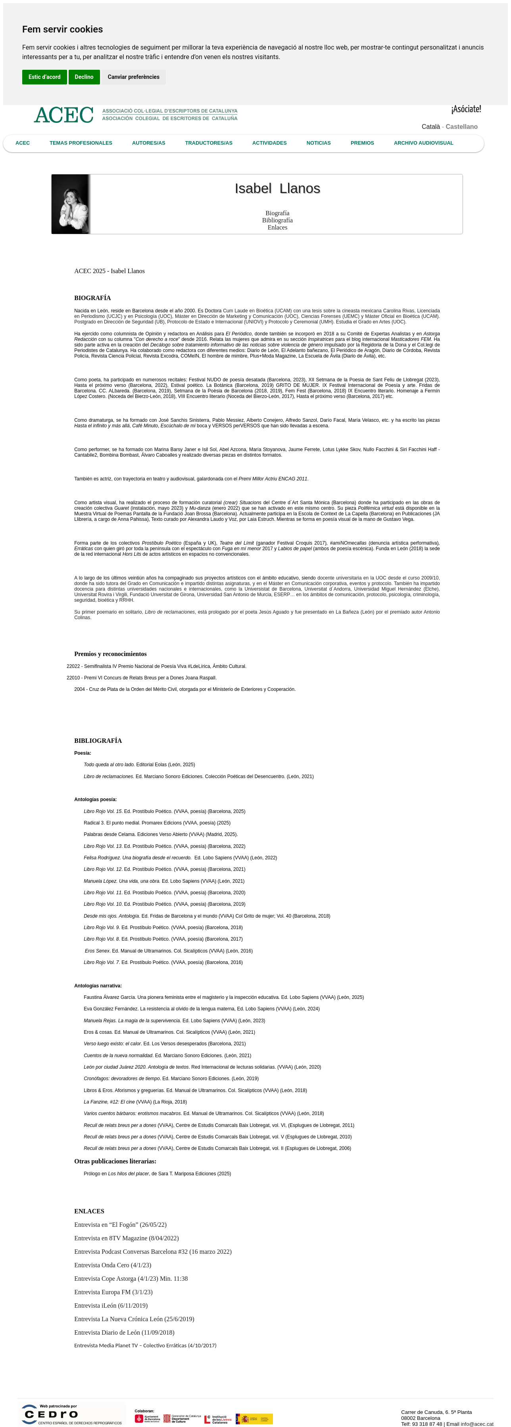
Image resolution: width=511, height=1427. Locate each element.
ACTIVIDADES (269, 143)
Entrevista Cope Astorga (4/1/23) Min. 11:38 (131, 1278)
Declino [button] (84, 77)
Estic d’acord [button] (45, 77)
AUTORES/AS (148, 143)
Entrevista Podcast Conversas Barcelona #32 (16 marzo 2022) (153, 1251)
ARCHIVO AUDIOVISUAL (423, 143)
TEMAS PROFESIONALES (81, 143)
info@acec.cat (477, 1424)
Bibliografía (277, 220)
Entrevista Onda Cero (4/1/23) (112, 1265)
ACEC (22, 143)
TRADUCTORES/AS (208, 143)
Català (431, 126)
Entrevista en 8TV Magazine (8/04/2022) (126, 1238)
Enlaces (278, 227)
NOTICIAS (319, 143)
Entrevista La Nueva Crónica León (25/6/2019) (134, 1319)
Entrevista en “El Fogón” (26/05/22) (120, 1224)
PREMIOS (362, 143)
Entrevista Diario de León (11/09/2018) (124, 1332)
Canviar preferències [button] (133, 77)
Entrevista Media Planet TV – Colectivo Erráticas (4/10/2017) (145, 1345)
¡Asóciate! (466, 109)
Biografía (277, 213)
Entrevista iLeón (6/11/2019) (111, 1305)
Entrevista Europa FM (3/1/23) (113, 1292)
